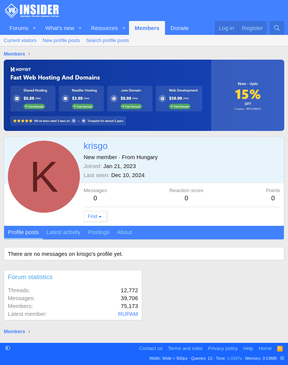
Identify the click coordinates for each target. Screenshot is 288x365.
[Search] (277, 28)
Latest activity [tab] (63, 232)
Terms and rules (185, 348)
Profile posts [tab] (23, 232)
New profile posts (61, 40)
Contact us (150, 348)
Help (248, 348)
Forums (18, 28)
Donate (180, 28)
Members (147, 28)
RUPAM (128, 314)
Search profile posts (107, 40)
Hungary (147, 157)
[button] (34, 28)
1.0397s (234, 358)
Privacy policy (223, 348)
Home (265, 348)
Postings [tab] (99, 232)
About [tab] (124, 232)
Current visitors (20, 40)
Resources (104, 28)
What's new (59, 28)
